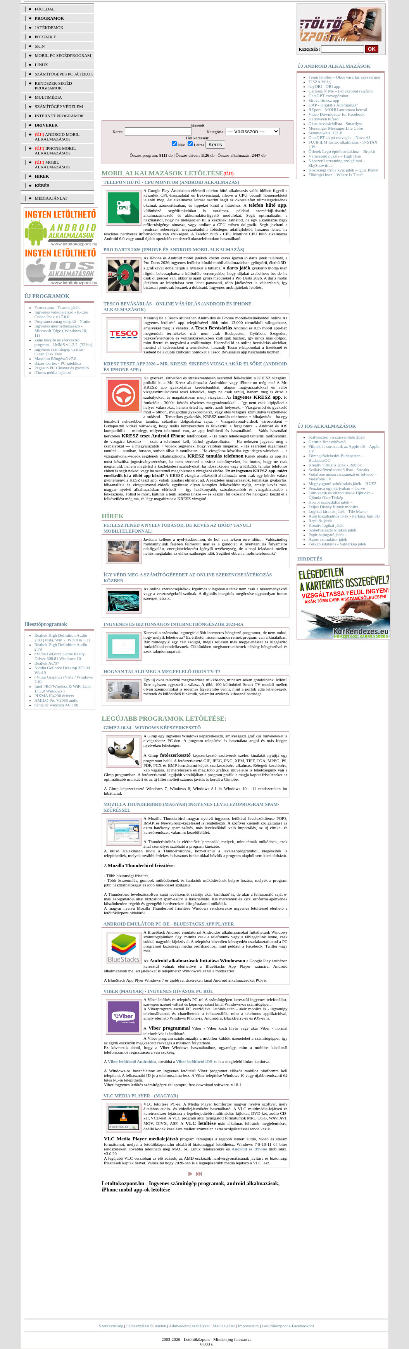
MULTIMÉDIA (48, 97)
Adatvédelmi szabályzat (189, 1325)
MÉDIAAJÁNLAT (51, 198)
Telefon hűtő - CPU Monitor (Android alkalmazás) (171, 182)
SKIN (40, 46)
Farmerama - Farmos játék (57, 307)
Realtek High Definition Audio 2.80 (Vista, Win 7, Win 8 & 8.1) (62, 637)
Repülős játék (320, 520)
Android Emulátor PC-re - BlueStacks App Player (169, 924)
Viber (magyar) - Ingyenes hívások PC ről (159, 991)
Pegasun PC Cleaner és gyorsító (62, 367)
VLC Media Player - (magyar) (141, 1096)
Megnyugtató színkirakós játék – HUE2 (342, 483)
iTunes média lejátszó (53, 372)
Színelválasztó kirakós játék (332, 530)
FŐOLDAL (45, 9)
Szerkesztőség (111, 1325)
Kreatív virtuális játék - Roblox (335, 465)
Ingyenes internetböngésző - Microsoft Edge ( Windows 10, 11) (61, 331)
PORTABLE (45, 36)
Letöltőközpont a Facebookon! (288, 1325)
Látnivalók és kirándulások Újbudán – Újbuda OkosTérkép (341, 495)
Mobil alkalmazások (53, 164)
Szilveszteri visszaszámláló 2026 (337, 437)
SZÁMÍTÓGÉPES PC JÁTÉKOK (64, 74)
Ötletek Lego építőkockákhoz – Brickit (342, 151)
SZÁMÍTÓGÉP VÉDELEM (59, 106)
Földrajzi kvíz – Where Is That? (336, 174)
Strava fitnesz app (324, 100)
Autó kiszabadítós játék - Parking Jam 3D (344, 516)
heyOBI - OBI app (324, 86)
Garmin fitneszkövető (327, 441)
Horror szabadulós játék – (330, 502)
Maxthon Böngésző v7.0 (55, 358)
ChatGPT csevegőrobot (329, 95)
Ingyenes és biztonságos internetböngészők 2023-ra (173, 624)
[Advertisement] (57, 497)
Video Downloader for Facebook (336, 114)
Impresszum (248, 1325)
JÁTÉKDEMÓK (49, 27)
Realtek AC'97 (47, 663)
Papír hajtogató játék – (328, 534)
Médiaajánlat (224, 1325)
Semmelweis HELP (325, 132)
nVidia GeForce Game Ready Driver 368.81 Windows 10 (60, 656)
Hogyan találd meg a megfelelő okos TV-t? (162, 671)
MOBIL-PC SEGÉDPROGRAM (63, 55)
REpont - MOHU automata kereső (338, 109)
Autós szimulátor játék (328, 539)
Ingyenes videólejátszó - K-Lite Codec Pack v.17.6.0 (61, 314)
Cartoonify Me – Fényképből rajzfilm (341, 91)
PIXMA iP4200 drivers (54, 695)
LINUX (41, 64)
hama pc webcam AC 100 (56, 705)
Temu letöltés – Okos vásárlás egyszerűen (344, 77)
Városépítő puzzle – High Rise (335, 156)
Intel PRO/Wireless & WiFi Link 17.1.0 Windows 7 (63, 688)
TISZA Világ (320, 81)
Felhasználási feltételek (146, 1325)
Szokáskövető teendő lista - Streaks (339, 469)
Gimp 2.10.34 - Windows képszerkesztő (152, 727)
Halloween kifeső (323, 119)
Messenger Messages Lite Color (336, 128)
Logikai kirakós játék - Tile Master (338, 511)
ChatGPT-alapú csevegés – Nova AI (339, 137)
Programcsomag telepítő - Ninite (62, 321)
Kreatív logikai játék (326, 525)
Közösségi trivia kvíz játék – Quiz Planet (343, 170)
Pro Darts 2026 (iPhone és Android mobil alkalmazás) (174, 249)
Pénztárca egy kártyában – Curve (337, 488)
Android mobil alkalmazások (57, 136)
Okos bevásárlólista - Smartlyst (335, 123)
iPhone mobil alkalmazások (55, 150)
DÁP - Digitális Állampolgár (333, 105)
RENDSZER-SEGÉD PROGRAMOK (53, 85)
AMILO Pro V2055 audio (57, 700)
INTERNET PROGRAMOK (59, 115)
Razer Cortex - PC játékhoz (58, 363)
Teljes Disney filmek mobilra (333, 506)
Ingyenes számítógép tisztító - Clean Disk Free (60, 351)
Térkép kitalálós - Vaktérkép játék (337, 544)
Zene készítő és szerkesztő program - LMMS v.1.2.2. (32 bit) (63, 342)
